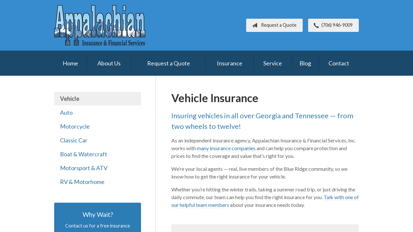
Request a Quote (273, 25)
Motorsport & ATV (83, 167)
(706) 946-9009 (332, 25)
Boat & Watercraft (83, 154)
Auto (66, 112)
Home (70, 63)
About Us (109, 63)
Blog (305, 63)
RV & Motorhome (82, 181)
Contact (338, 63)
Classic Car (73, 140)
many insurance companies (226, 148)
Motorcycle (75, 126)
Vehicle (69, 98)
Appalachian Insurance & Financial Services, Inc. (99, 25)
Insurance (229, 63)
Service (272, 63)
